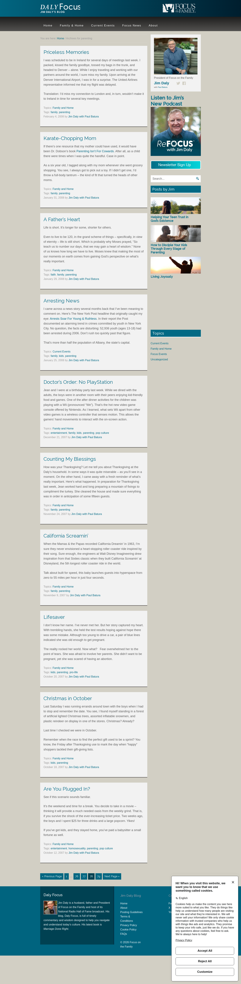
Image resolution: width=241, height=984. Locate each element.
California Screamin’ (66, 536)
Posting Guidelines (131, 912)
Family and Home (63, 107)
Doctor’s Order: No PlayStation (78, 382)
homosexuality (76, 848)
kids (61, 355)
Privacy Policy (128, 925)
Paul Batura (162, 87)
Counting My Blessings (70, 459)
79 (98, 876)
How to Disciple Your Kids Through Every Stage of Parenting (169, 248)
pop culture (102, 432)
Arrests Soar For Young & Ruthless (73, 318)
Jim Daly (62, 9)
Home (124, 903)
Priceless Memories (66, 52)
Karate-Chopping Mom (70, 138)
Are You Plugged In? (67, 789)
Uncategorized (159, 359)
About (123, 907)
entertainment (59, 432)
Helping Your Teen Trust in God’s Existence (169, 218)
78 (91, 876)
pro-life (74, 672)
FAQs (123, 933)
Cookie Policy (128, 929)
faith (53, 274)
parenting (64, 112)
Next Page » (111, 876)
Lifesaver (54, 617)
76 (76, 876)
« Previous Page (52, 876)
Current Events (61, 351)
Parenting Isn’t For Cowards (95, 151)
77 (84, 876)
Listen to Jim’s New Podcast (167, 101)
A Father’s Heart (62, 219)
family (54, 112)
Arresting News (61, 301)
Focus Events (159, 354)
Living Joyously (162, 276)
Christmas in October (68, 698)
